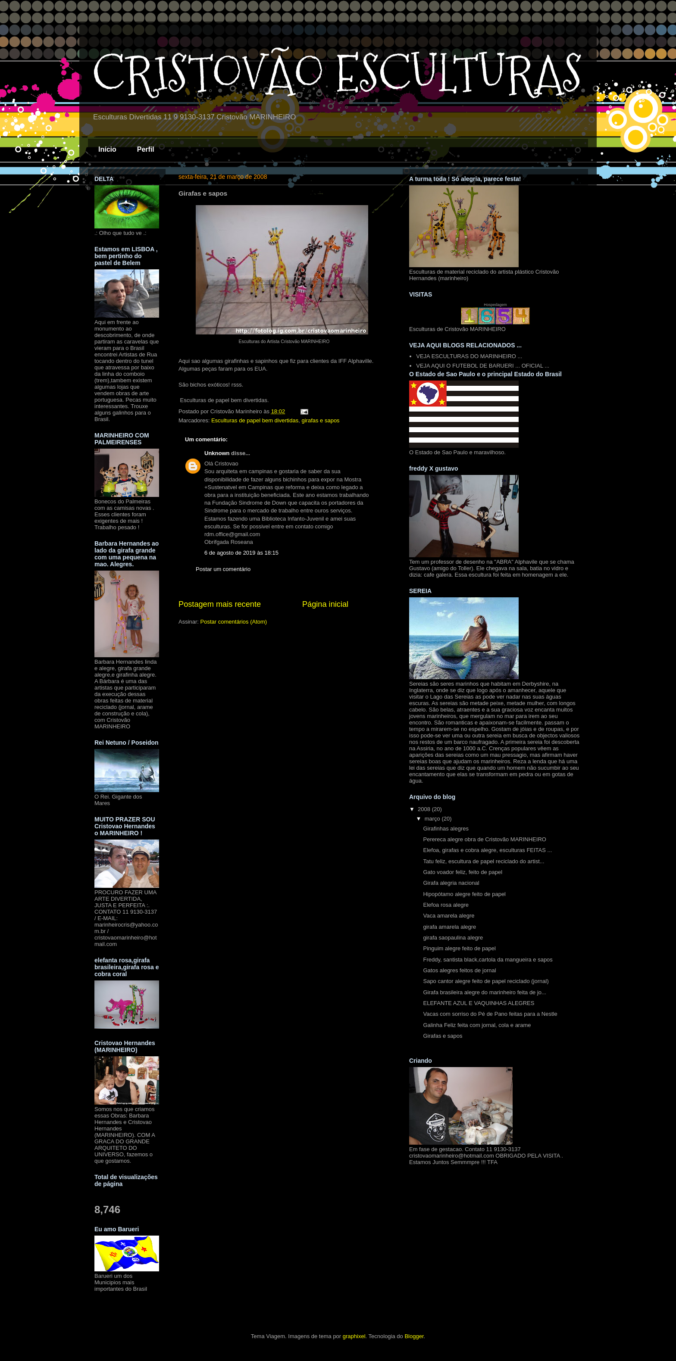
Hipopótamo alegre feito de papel (464, 894)
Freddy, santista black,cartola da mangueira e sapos (487, 959)
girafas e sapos (320, 420)
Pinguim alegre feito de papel (459, 948)
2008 (425, 809)
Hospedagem (495, 305)
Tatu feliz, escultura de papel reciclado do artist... (483, 861)
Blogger (413, 1336)
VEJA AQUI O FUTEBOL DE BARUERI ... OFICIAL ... (482, 365)
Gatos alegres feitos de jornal (459, 970)
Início (107, 149)
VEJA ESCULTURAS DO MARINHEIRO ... (469, 356)
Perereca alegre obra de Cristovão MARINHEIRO (484, 839)
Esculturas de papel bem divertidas (254, 420)
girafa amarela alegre (449, 927)
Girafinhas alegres (446, 828)
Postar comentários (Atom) (233, 621)
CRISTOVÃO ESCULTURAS (337, 74)
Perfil (145, 149)
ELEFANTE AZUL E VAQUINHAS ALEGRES (478, 1003)
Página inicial (325, 604)
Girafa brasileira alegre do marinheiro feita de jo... (484, 992)
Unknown (217, 453)
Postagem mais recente (219, 604)
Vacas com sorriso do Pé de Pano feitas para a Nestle (490, 1014)
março (433, 818)
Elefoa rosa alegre (446, 905)
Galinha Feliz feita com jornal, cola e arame (477, 1025)
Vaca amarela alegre (448, 915)
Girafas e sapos (442, 1036)
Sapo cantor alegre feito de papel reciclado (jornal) (485, 981)
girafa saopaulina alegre (453, 937)
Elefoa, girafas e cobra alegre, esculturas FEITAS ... (487, 850)
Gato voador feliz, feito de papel (462, 872)
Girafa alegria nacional (451, 883)
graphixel (354, 1336)
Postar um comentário (223, 569)
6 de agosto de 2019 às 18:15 (241, 552)
